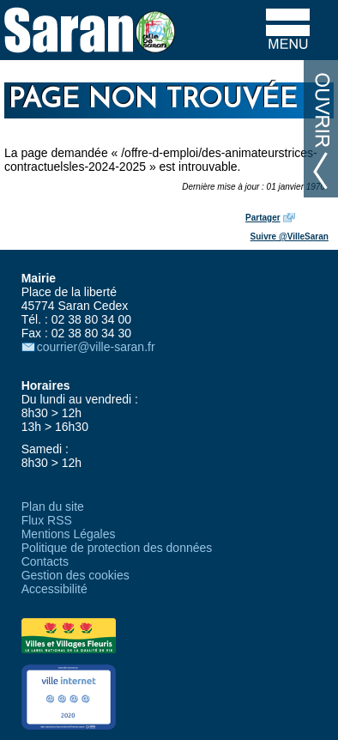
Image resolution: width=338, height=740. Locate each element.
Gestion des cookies (75, 575)
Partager (263, 217)
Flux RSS (46, 520)
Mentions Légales (68, 534)
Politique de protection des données (117, 548)
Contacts (45, 561)
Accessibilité (54, 589)
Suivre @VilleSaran (289, 236)
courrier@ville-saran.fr (96, 347)
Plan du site (52, 506)
